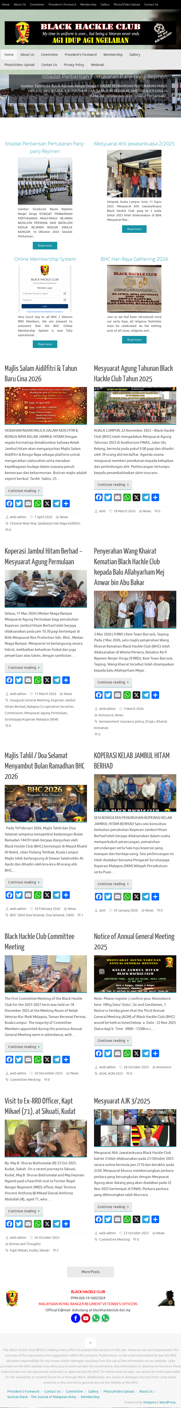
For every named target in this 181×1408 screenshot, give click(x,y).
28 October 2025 (136, 1068)
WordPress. (168, 1403)
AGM (102, 1074)
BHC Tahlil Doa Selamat (27, 916)
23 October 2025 (136, 1234)
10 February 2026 (47, 909)
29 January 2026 (126, 911)
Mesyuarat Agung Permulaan (45, 714)
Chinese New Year (23, 524)
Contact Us (161, 4)
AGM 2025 (115, 1074)
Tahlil (70, 916)
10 (111, 113)
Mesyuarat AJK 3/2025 (122, 1101)
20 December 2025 (48, 1074)
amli (102, 512)
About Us (21, 4)
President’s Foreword (66, 4)
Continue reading (24, 491)
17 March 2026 (45, 694)
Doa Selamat (55, 916)
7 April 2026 (43, 518)
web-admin (18, 518)
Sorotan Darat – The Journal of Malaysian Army (41, 1397)
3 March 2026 (134, 709)
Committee (39, 4)
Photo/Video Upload (135, 4)
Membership (94, 4)
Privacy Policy (11, 14)
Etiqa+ (150, 722)
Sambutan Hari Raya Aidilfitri (59, 524)
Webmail (31, 14)
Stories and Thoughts (25, 1245)
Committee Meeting (25, 1080)
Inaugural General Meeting (29, 701)
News (64, 518)
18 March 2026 (125, 512)
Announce (106, 716)
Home (6, 4)
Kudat (33, 1251)
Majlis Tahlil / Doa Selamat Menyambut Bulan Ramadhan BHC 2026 (45, 766)
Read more (45, 246)
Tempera (149, 1403)
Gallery (112, 4)
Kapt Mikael (19, 1251)
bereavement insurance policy (121, 722)
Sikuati (44, 1251)
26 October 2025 (47, 1238)
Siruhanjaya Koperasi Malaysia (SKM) (31, 720)
